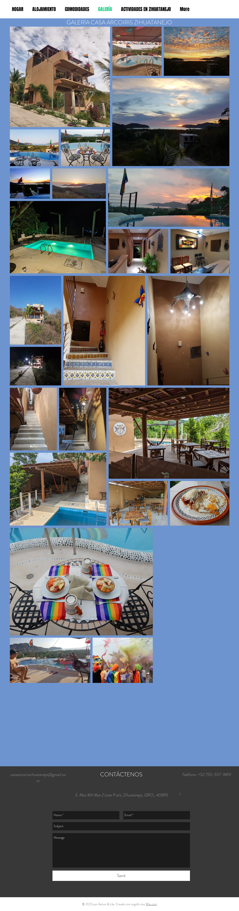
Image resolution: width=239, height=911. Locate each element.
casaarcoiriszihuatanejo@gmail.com (38, 778)
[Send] (121, 876)
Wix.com (151, 904)
